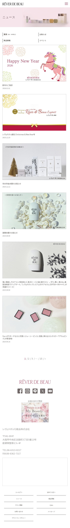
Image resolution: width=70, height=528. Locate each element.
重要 (10, 34)
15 (41, 358)
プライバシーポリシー (19, 518)
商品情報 (7, 40)
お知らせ (43, 34)
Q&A (51, 505)
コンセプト (18, 492)
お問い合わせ (18, 511)
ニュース (19, 499)
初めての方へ (51, 492)
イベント (43, 40)
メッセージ (51, 511)
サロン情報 (18, 505)
